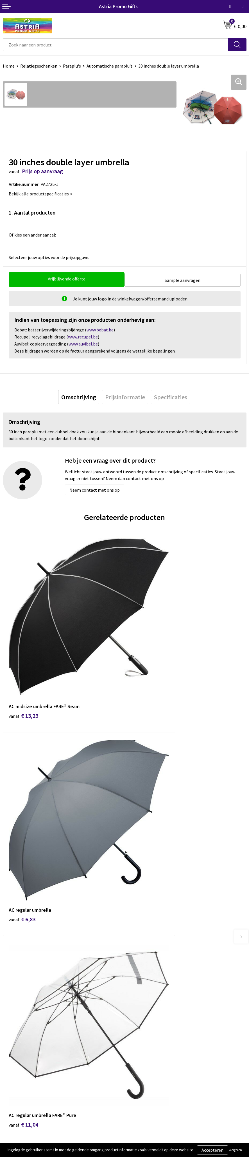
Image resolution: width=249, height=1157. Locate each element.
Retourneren (15, 1032)
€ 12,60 (145, 818)
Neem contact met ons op (94, 488)
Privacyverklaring (144, 1023)
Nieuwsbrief (138, 931)
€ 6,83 (143, 663)
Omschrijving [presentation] (78, 396)
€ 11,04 (23, 818)
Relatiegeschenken (38, 66)
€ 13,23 (23, 663)
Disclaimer (137, 1032)
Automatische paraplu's (110, 66)
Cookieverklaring (143, 1015)
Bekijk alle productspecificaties (40, 194)
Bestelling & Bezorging (25, 1015)
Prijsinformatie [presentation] (125, 396)
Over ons (135, 922)
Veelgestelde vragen (146, 939)
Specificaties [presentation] (170, 396)
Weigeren (235, 1150)
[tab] (78, 396)
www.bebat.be (100, 328)
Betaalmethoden (19, 1023)
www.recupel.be (83, 335)
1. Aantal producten (32, 212)
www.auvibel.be (83, 342)
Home (9, 66)
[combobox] (115, 44)
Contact (11, 1006)
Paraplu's (72, 66)
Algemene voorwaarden (150, 1006)
